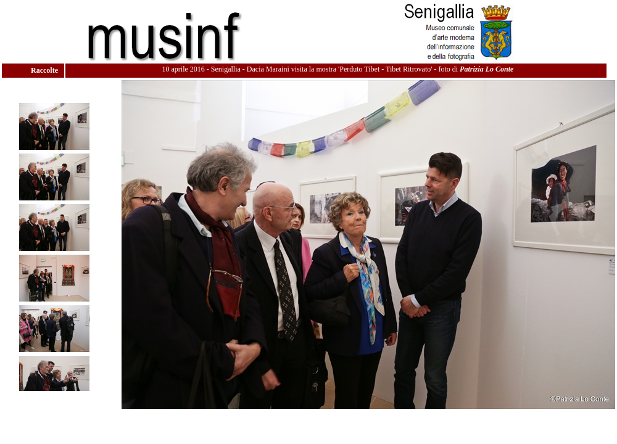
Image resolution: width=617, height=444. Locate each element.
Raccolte (45, 70)
